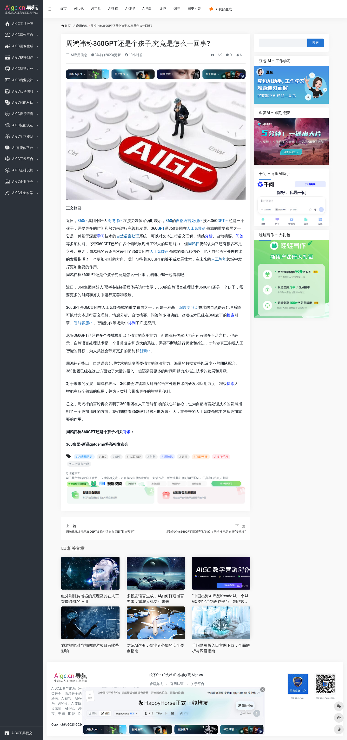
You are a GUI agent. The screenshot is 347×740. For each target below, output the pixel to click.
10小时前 (134, 55)
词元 (177, 9)
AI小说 (70, 709)
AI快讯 (79, 9)
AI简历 (76, 704)
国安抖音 (194, 9)
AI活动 (147, 9)
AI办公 (80, 698)
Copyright (58, 724)
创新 (143, 351)
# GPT (116, 456)
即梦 (71, 714)
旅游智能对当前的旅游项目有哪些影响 (90, 648)
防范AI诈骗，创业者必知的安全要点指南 (155, 648)
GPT (221, 220)
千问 (61, 714)
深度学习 (186, 307)
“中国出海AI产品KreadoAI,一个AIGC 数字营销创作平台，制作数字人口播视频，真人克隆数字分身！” (220, 599)
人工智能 (194, 228)
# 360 (102, 456)
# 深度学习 (221, 456)
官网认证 (177, 684)
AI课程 (113, 9)
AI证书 (130, 9)
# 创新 (151, 456)
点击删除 (222, 478)
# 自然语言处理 (79, 464)
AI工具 (96, 9)
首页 (63, 9)
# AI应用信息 (84, 456)
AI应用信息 (80, 25)
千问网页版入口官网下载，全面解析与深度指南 (221, 648)
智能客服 (81, 323)
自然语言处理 (187, 220)
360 (81, 220)
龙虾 (163, 9)
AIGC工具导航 (205, 478)
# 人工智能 (134, 456)
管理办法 (156, 684)
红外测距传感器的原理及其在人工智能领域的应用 (90, 599)
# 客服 (183, 456)
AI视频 (66, 698)
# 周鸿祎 (167, 456)
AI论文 (63, 704)
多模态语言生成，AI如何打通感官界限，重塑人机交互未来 (155, 599)
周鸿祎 (113, 220)
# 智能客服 (201, 456)
